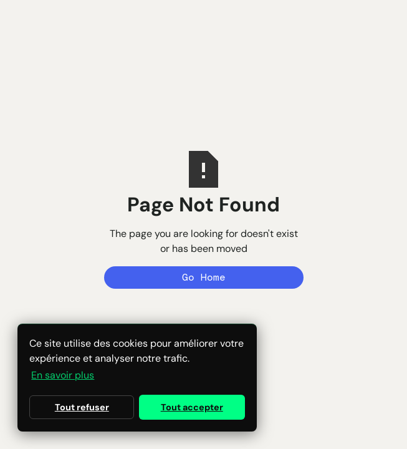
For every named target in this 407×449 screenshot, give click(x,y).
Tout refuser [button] (82, 407)
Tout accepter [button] (192, 407)
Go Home (204, 277)
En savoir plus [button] (62, 375)
